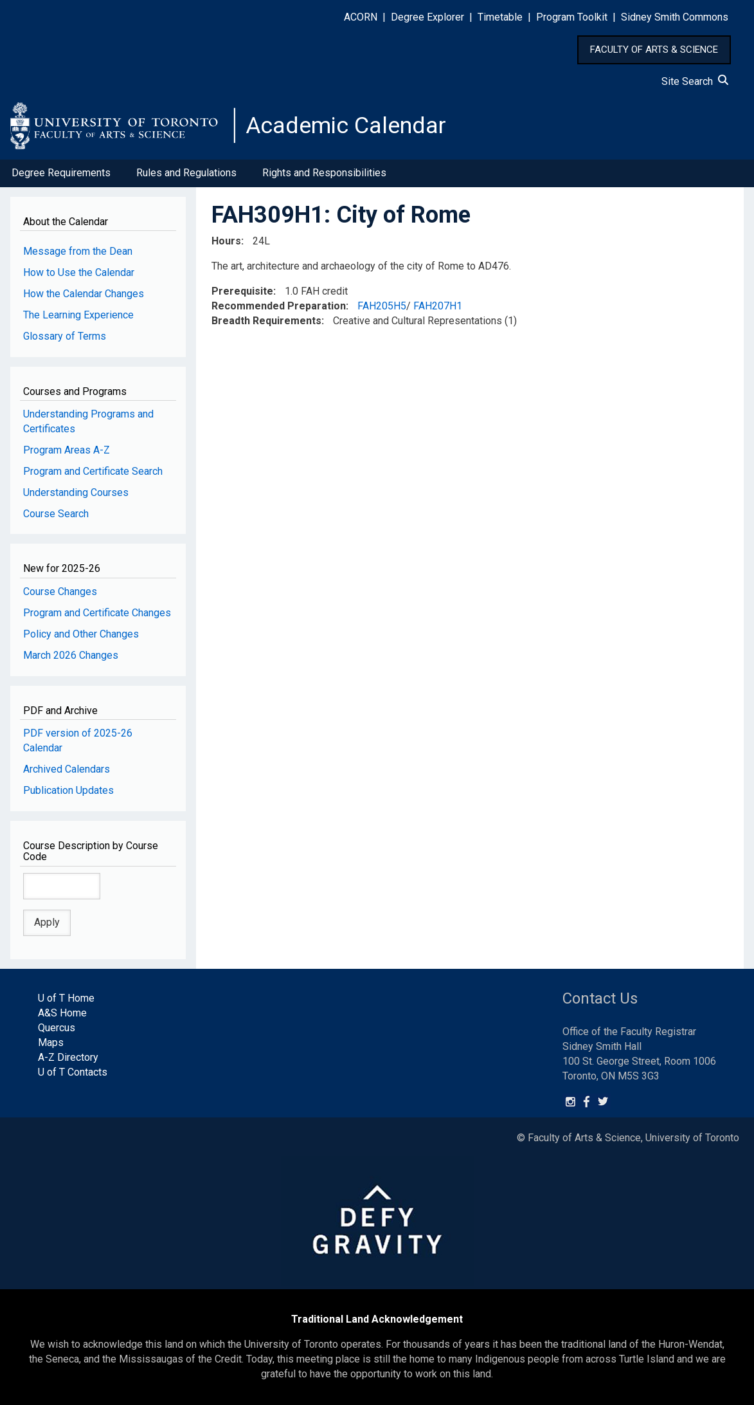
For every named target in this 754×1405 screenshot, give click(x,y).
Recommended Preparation (278, 306)
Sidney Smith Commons (674, 17)
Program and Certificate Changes (97, 613)
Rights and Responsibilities (324, 173)
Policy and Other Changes (81, 634)
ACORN (360, 17)
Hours (226, 241)
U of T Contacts (72, 1072)
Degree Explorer (427, 17)
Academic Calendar (346, 125)
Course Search (56, 514)
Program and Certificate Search (93, 471)
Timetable (500, 17)
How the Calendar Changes (83, 294)
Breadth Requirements (266, 321)
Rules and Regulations (186, 173)
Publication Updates (68, 790)
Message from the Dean (77, 251)
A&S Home (62, 1013)
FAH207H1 (437, 306)
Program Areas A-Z (66, 450)
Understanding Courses (76, 492)
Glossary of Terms (64, 336)
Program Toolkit (571, 17)
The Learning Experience (78, 315)
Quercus (56, 1028)
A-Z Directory (68, 1057)
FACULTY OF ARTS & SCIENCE (654, 49)
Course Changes (60, 591)
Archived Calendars (66, 769)
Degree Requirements (61, 173)
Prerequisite (242, 291)
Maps (51, 1042)
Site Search (694, 81)
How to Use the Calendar (78, 272)
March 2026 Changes (70, 655)
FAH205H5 (381, 306)
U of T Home (66, 998)
